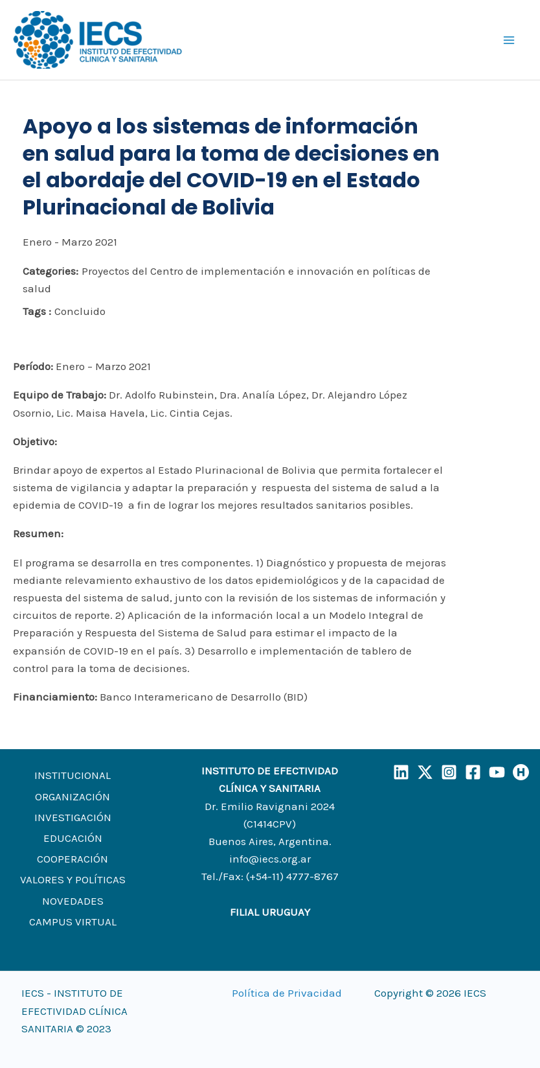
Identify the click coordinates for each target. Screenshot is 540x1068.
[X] (425, 772)
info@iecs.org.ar (270, 858)
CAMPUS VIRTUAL (73, 921)
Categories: (50, 270)
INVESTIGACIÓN (72, 817)
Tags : (37, 311)
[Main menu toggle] (509, 40)
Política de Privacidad (287, 992)
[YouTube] (497, 772)
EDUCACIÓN (72, 837)
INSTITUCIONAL (72, 775)
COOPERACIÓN (72, 858)
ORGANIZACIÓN (72, 796)
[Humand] (521, 772)
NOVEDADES (73, 900)
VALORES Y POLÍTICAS (73, 879)
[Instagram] (449, 772)
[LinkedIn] (401, 772)
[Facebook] (473, 772)
